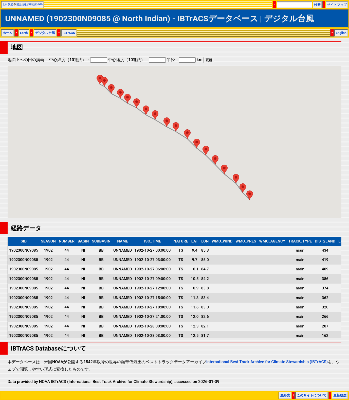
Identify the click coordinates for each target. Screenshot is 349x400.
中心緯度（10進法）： (78, 59)
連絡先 (285, 395)
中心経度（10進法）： (137, 59)
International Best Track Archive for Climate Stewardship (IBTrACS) (267, 361)
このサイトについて (311, 395)
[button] (249, 195)
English (341, 33)
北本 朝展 (7, 4)
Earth (24, 33)
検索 (317, 5)
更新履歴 (339, 395)
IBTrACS (69, 33)
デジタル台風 (45, 33)
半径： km (184, 59)
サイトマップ (337, 5)
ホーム (7, 33)
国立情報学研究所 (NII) (29, 4)
